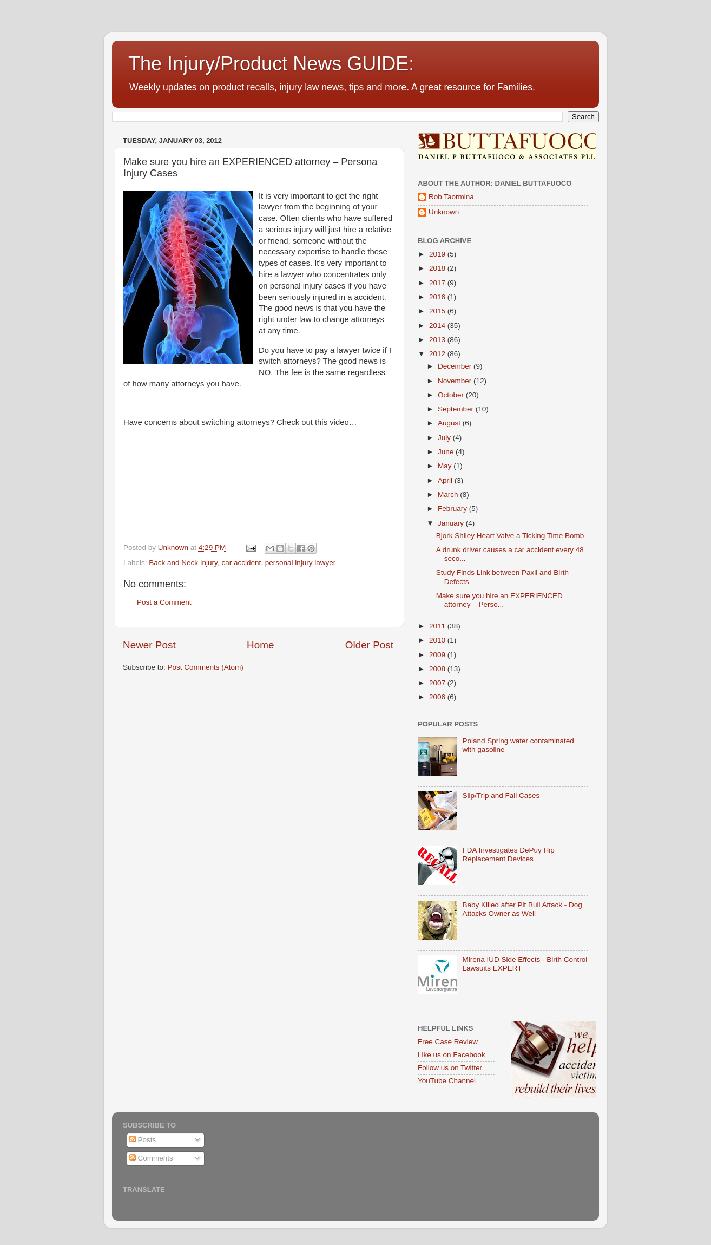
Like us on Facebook (451, 1055)
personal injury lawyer (300, 563)
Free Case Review (448, 1042)
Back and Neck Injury (183, 563)
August (450, 423)
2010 (438, 640)
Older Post (369, 645)
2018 (438, 268)
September (457, 409)
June (447, 452)
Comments (151, 1158)
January (452, 523)
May (445, 466)
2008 (438, 669)
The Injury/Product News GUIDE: (271, 64)
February (453, 508)
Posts (142, 1140)
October (452, 395)
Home (260, 645)
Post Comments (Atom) (205, 667)
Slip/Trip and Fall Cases (500, 795)
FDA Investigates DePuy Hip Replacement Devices (508, 854)
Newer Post (149, 645)
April (446, 480)
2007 (438, 683)
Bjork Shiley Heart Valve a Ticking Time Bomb (510, 536)
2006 (438, 697)
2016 (438, 297)
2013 (438, 340)
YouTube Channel (447, 1081)
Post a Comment (164, 602)
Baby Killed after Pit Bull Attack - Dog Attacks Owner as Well (522, 909)
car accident (241, 563)
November (455, 381)
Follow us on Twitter (450, 1068)
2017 (438, 283)
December (455, 366)
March (449, 494)
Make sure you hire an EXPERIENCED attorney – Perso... (499, 600)
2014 (438, 326)
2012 (438, 354)
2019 (438, 254)
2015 (438, 311)
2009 (438, 655)
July (445, 438)
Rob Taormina (451, 197)
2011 (438, 626)
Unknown (444, 212)
